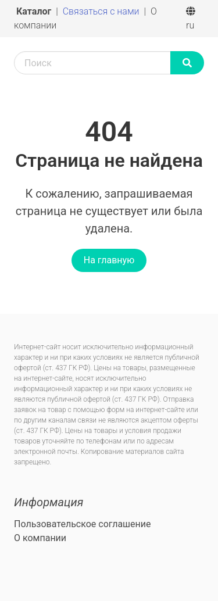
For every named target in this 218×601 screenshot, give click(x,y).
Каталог (34, 11)
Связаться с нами (102, 11)
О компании (40, 537)
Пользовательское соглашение (82, 524)
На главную (109, 260)
